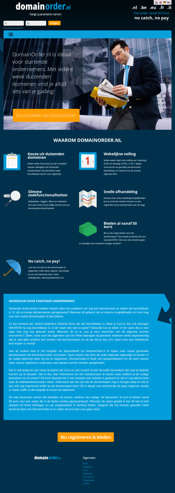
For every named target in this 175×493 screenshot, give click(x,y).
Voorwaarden (88, 477)
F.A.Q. (85, 470)
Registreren (88, 467)
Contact (86, 483)
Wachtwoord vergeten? (13, 28)
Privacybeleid (88, 480)
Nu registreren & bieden (86, 437)
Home (85, 463)
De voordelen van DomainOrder (46, 115)
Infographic (87, 473)
